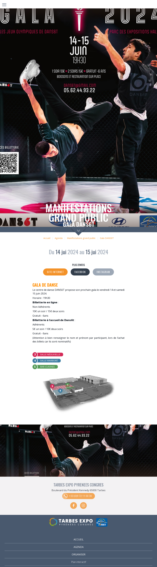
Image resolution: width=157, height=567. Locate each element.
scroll (78, 231)
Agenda (59, 238)
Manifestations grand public (81, 238)
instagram (83, 505)
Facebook (80, 272)
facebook (73, 505)
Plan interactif (78, 562)
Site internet (55, 272)
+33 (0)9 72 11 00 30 (80, 495)
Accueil (46, 238)
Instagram (103, 272)
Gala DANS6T (107, 238)
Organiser (78, 554)
